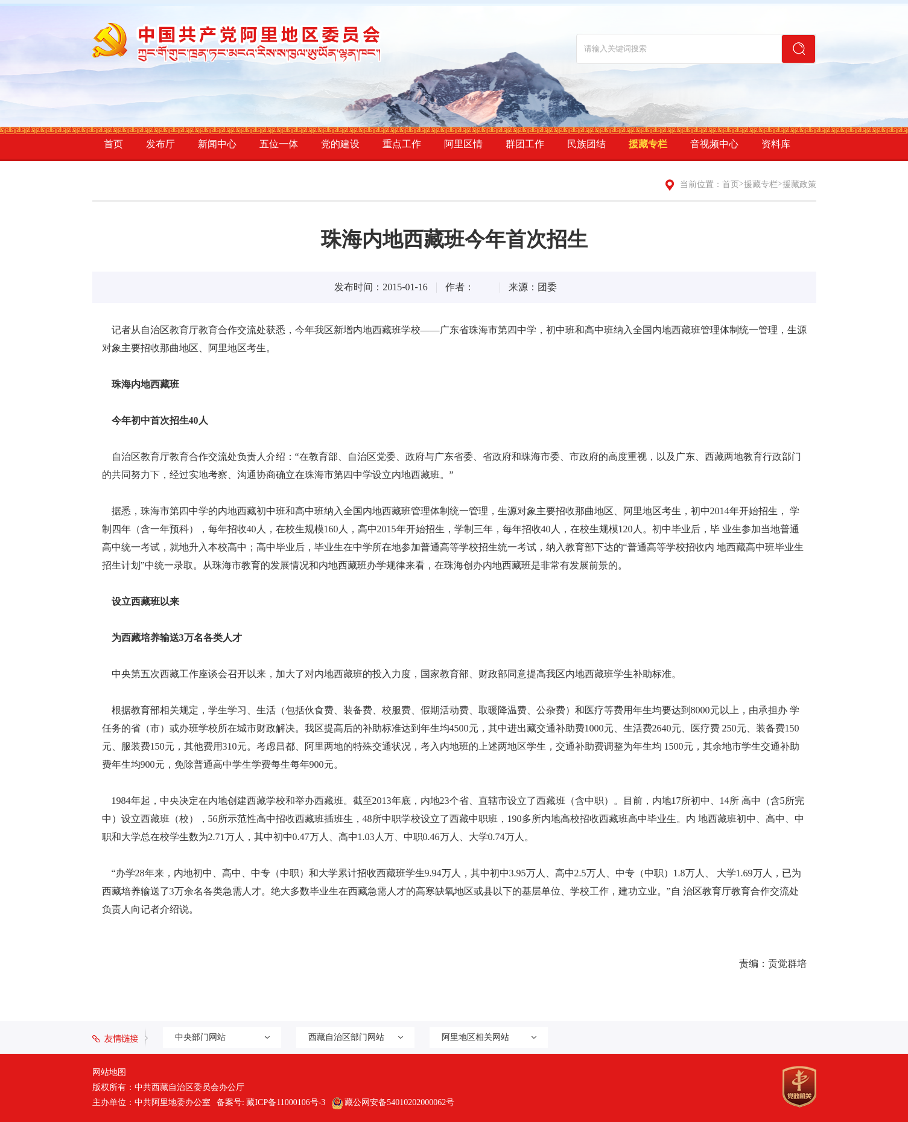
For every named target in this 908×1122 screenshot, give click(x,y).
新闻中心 (217, 144)
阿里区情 (463, 144)
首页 (113, 144)
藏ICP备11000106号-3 (285, 1102)
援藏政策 (799, 184)
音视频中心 (714, 144)
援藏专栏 (648, 144)
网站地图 (109, 1072)
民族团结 (586, 144)
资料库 (775, 144)
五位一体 (278, 144)
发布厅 (160, 144)
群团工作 (525, 144)
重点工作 (402, 144)
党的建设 (340, 144)
